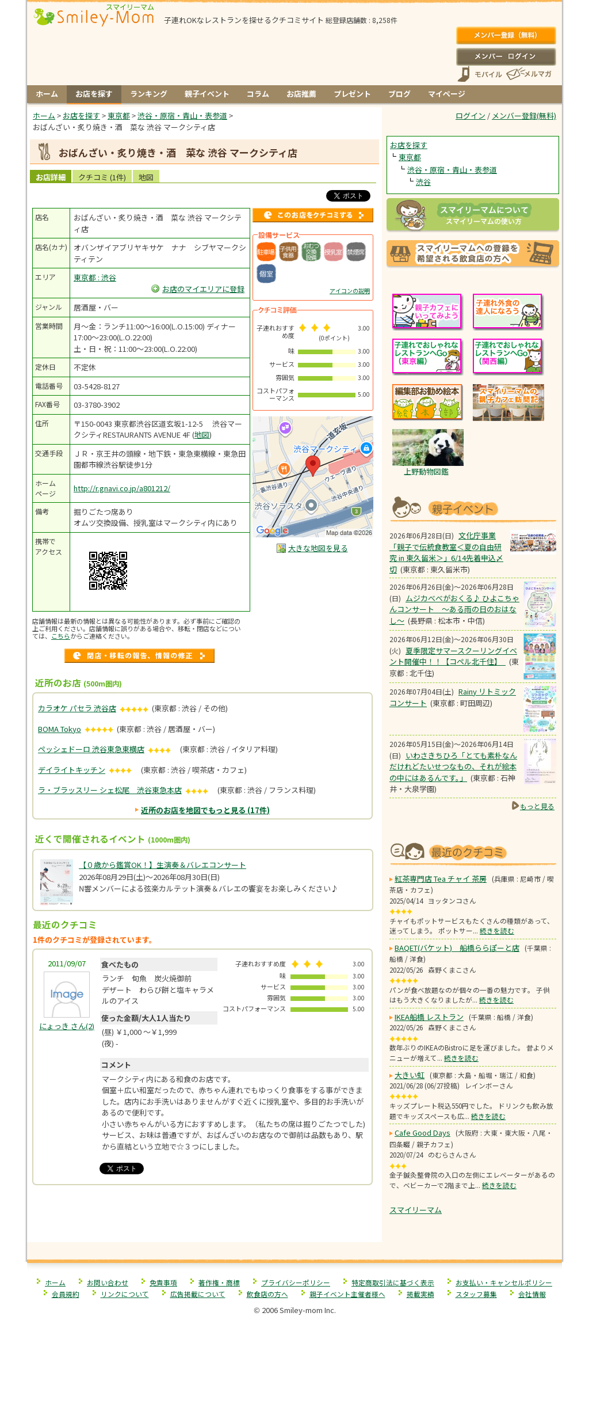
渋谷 (423, 181)
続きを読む (497, 930)
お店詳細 (51, 177)
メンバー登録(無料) (506, 35)
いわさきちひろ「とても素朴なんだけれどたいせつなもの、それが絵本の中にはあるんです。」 (453, 766)
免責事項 (163, 1282)
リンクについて (125, 1294)
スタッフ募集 (476, 1294)
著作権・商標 (219, 1282)
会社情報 (532, 1294)
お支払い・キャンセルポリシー (504, 1282)
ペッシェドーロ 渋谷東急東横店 (91, 748)
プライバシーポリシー (295, 1282)
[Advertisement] (204, 1218)
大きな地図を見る (318, 548)
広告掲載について (197, 1294)
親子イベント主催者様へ (347, 1294)
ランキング (148, 93)
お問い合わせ (107, 1282)
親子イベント (207, 93)
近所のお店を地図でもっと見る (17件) (205, 810)
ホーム (47, 93)
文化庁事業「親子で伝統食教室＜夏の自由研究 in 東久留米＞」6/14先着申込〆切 (446, 552)
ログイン (506, 56)
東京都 (410, 156)
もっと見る (537, 806)
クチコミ (102, 177)
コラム (258, 93)
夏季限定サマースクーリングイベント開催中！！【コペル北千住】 (453, 656)
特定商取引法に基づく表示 (392, 1282)
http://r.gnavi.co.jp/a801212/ (122, 488)
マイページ (446, 93)
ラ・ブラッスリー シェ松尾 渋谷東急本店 (110, 789)
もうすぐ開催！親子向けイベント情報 (472, 507)
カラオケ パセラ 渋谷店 (77, 708)
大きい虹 (409, 1074)
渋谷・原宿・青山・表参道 (452, 169)
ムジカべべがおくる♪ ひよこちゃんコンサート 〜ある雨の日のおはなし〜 (454, 609)
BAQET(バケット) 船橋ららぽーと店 (457, 947)
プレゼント (352, 93)
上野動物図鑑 (426, 471)
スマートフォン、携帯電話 (480, 74)
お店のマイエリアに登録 (203, 288)
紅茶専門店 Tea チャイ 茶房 (441, 878)
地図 (146, 177)
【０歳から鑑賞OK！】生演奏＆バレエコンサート (162, 864)
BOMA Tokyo (59, 728)
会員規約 (65, 1294)
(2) (66, 1026)
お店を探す (94, 93)
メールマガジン (528, 74)
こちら (60, 635)
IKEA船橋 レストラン (429, 1016)
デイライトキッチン (71, 769)
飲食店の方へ (267, 1294)
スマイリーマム (415, 1209)
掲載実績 (420, 1294)
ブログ (399, 93)
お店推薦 (301, 93)
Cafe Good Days (422, 1132)
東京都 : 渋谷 (95, 277)
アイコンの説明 (350, 290)
